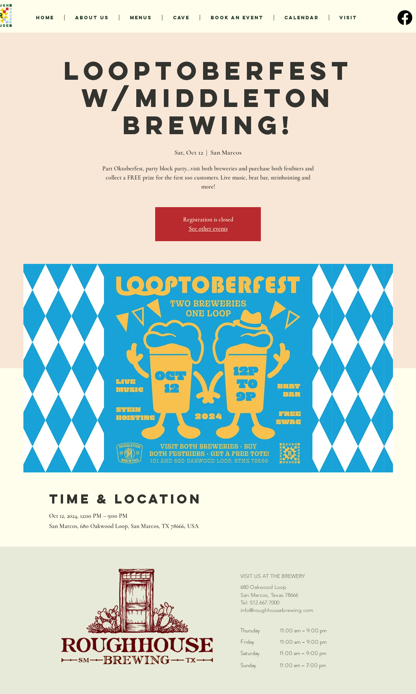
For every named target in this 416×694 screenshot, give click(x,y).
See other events (208, 228)
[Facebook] (405, 17)
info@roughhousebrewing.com (276, 610)
